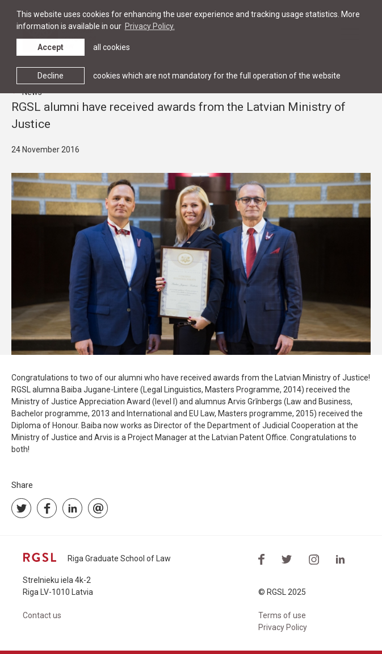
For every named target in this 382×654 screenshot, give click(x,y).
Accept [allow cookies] (50, 47)
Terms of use (282, 615)
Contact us (42, 615)
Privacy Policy (282, 627)
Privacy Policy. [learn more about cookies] (150, 26)
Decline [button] (50, 75)
